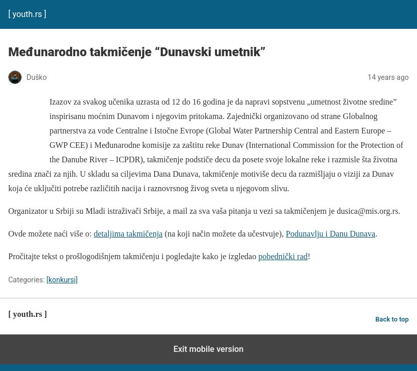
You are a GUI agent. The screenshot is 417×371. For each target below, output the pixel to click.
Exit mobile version (208, 349)
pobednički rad (283, 256)
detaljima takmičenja (128, 233)
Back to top (392, 319)
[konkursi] (61, 280)
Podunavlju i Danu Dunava (330, 233)
